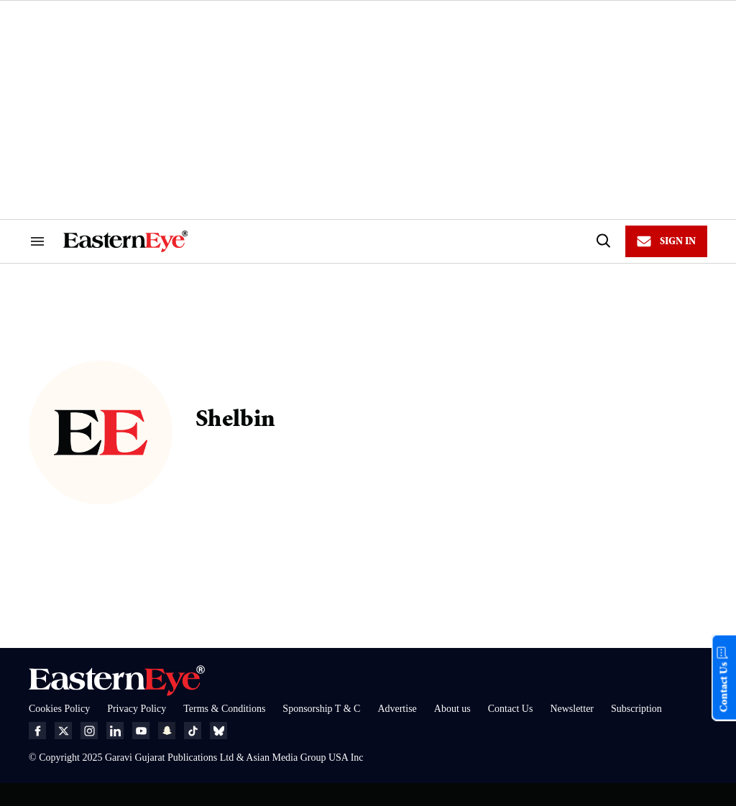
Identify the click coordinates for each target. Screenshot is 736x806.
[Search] (602, 241)
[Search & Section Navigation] (37, 241)
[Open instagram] (89, 730)
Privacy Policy (136, 708)
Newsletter (572, 708)
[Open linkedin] (115, 730)
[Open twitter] (63, 730)
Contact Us (510, 708)
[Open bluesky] (218, 730)
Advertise (396, 708)
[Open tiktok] (192, 730)
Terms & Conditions (224, 708)
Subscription (636, 708)
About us (452, 708)
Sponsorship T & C (321, 708)
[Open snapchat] (166, 730)
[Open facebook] (37, 730)
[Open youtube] (141, 730)
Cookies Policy (59, 708)
